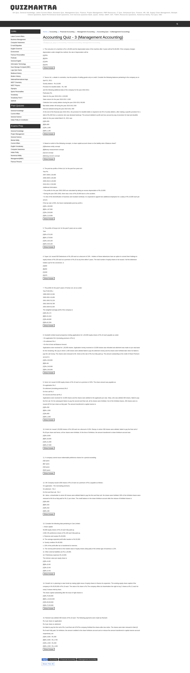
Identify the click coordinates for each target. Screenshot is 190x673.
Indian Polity (15, 152)
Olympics (14, 88)
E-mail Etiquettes (16, 45)
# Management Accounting (87, 659)
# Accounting (52, 659)
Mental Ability (15, 140)
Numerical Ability (16, 155)
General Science (16, 117)
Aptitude (13, 101)
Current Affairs (15, 114)
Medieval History (16, 73)
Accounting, (63, 43)
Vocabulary (14, 95)
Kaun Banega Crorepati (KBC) (20, 67)
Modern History (16, 76)
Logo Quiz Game (16, 70)
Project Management (17, 134)
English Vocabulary (17, 146)
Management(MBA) (17, 158)
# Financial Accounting (67, 659)
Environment (15, 52)
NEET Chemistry (16, 82)
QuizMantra (33, 7)
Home (45, 32)
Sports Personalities (17, 91)
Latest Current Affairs (17, 36)
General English (16, 61)
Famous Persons (16, 162)
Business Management (18, 39)
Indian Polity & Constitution (19, 120)
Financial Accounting (67, 32)
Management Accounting (86, 32)
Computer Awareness (18, 42)
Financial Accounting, (74, 43)
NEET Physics (15, 85)
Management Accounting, (91, 43)
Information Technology (18, 64)
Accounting (53, 32)
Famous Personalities (18, 55)
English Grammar (16, 49)
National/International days (19, 79)
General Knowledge (17, 111)
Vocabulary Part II (16, 98)
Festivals (13, 58)
